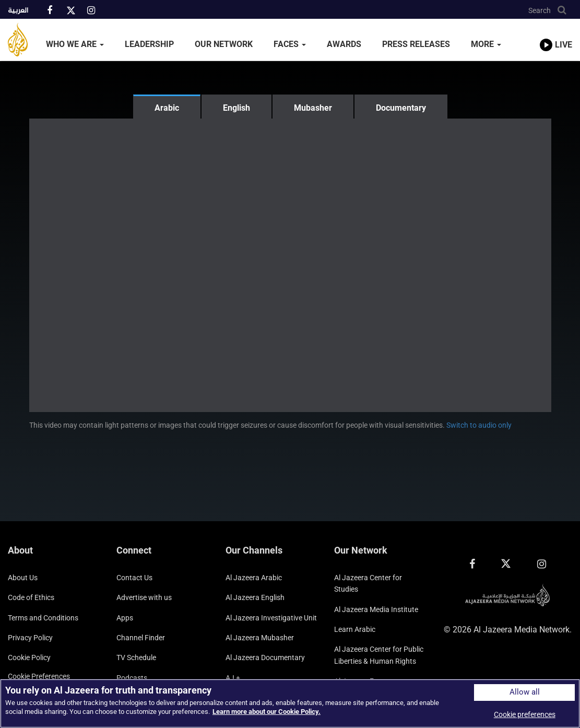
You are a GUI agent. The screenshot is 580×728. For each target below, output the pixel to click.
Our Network (224, 44)
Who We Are (75, 44)
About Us (23, 577)
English (236, 108)
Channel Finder (140, 637)
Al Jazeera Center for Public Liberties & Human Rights (378, 655)
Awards (344, 44)
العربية (18, 11)
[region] (290, 703)
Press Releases (416, 44)
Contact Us (134, 577)
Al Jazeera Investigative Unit (271, 618)
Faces (290, 44)
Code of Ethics (31, 597)
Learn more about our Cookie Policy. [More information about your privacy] (266, 711)
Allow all (525, 692)
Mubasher (313, 108)
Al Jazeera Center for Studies (368, 583)
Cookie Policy (29, 657)
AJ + (233, 678)
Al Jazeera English (255, 597)
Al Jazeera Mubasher (260, 637)
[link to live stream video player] (556, 35)
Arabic (167, 108)
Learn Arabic (354, 629)
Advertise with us (144, 597)
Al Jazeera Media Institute (376, 609)
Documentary (401, 108)
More (486, 44)
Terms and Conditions (43, 618)
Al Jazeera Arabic (254, 577)
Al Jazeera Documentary (265, 657)
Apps (124, 618)
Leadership (149, 44)
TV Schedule (136, 657)
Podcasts (131, 678)
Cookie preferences (39, 676)
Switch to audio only (479, 425)
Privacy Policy (30, 637)
